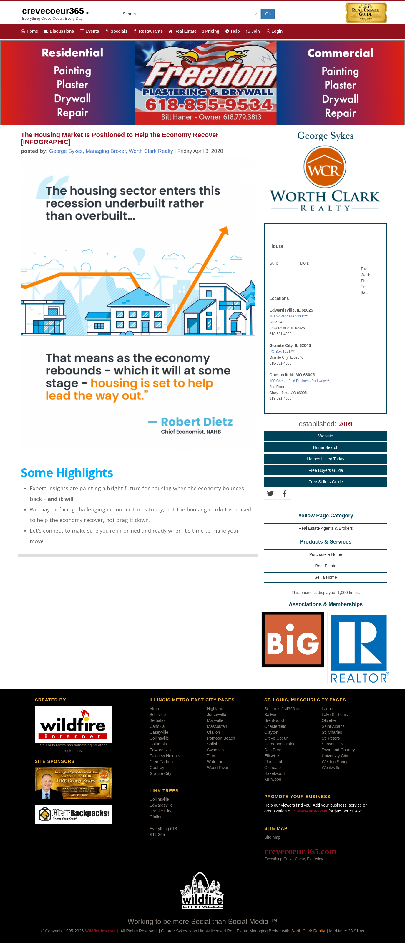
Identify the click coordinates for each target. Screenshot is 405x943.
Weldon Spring (335, 761)
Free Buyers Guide (325, 470)
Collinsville (159, 738)
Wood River (217, 767)
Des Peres (273, 750)
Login (274, 31)
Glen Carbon (161, 761)
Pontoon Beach (221, 738)
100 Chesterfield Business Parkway (297, 381)
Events (89, 31)
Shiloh (212, 744)
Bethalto (157, 720)
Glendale (272, 767)
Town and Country (338, 750)
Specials (115, 31)
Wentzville (331, 767)
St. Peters (331, 738)
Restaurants (148, 31)
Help (232, 31)
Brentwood (274, 720)
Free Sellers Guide (325, 481)
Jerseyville (216, 714)
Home (29, 31)
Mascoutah (217, 726)
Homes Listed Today (325, 459)
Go (268, 13)
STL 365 (157, 834)
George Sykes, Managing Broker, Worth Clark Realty (111, 151)
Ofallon (213, 732)
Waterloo (215, 761)
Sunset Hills (332, 744)
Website (325, 436)
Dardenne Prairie (280, 744)
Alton (154, 708)
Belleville (158, 714)
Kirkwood (272, 779)
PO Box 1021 (279, 352)
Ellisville (271, 755)
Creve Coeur (276, 738)
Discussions (58, 31)
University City (335, 755)
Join (252, 31)
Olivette (329, 720)
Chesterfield (275, 726)
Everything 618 (163, 828)
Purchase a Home (325, 554)
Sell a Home (326, 577)
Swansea (215, 750)
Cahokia (157, 726)
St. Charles (332, 732)
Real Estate (182, 31)
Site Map (272, 837)
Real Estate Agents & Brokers (325, 528)
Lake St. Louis (335, 714)
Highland (215, 708)
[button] (190, 14)
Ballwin (270, 714)
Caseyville (159, 732)
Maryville (215, 720)
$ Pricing (210, 31)
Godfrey (157, 767)
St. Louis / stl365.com (284, 708)
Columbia (158, 744)
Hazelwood (274, 773)
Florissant (273, 761)
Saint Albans (333, 726)
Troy (211, 755)
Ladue (327, 708)
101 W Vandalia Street (286, 316)
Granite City (160, 773)
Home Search (325, 447)
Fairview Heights (165, 755)
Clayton (271, 732)
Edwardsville (161, 750)
